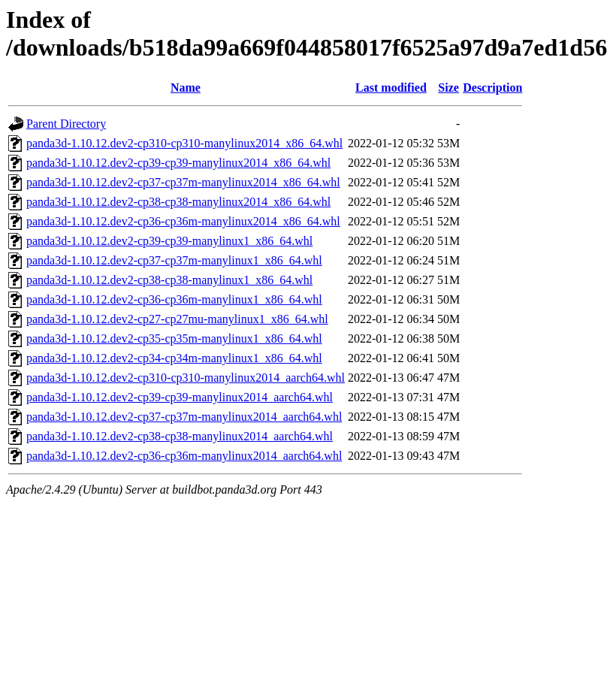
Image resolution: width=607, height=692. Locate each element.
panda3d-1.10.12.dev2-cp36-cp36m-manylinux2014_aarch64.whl (184, 455)
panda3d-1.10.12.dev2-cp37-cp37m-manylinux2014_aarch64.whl (184, 416)
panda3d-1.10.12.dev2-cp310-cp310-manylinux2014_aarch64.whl (185, 377)
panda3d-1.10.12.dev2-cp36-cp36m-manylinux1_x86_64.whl (174, 299)
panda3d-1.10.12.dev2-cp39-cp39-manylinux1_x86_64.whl (169, 240)
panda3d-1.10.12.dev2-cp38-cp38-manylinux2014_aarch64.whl (179, 436)
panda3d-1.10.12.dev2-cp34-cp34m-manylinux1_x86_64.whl (174, 358)
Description (492, 87)
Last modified (391, 87)
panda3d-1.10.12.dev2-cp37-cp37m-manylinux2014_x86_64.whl (183, 182)
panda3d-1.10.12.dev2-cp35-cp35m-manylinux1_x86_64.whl (174, 338)
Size (448, 87)
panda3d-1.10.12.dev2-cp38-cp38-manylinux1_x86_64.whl (169, 279)
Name (186, 87)
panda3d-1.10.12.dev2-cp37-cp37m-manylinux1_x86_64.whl (174, 260)
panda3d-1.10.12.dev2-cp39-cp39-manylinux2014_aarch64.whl (179, 397)
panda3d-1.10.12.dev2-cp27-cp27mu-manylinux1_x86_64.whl (177, 319)
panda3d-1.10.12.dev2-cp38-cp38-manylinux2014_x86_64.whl (178, 201)
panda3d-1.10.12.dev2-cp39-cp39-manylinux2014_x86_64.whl (178, 162)
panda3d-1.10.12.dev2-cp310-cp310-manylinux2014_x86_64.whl (184, 143)
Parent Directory (66, 123)
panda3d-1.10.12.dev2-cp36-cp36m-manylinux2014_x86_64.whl (183, 221)
